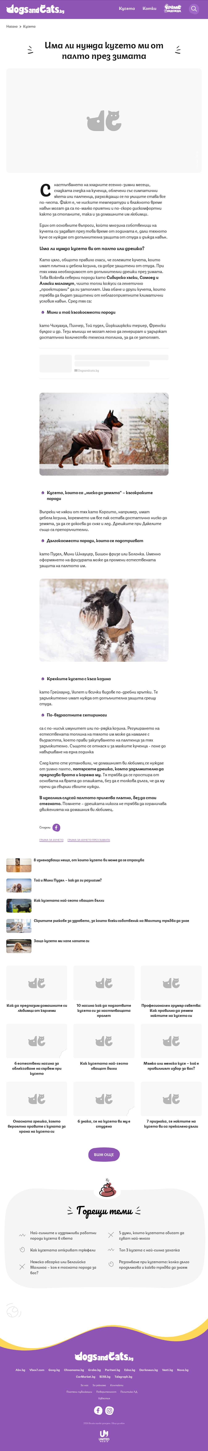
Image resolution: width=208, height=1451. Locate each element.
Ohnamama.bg (74, 1369)
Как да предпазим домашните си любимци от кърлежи (37, 1007)
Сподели (49, 827)
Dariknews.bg (148, 1369)
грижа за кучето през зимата (89, 840)
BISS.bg (104, 1376)
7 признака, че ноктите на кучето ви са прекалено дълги (171, 1123)
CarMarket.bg (85, 1376)
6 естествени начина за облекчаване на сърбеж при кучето (36, 1068)
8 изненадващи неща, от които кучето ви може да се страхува (89, 859)
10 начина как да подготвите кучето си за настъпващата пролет (104, 1010)
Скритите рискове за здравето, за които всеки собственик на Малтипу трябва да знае (111, 920)
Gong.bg (54, 1369)
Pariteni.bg (112, 1369)
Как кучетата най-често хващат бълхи (69, 900)
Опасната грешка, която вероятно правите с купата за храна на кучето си (37, 1126)
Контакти (116, 1385)
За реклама (99, 1385)
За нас (84, 1385)
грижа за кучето (51, 840)
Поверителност (106, 1391)
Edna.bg (129, 1369)
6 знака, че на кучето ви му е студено (104, 1123)
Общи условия (117, 1423)
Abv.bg (20, 1369)
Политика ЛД (128, 1391)
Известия (104, 1398)
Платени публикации (79, 1391)
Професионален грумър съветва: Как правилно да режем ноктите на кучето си (171, 1010)
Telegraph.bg (123, 1376)
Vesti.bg (167, 1369)
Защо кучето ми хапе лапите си (61, 940)
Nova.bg (182, 1369)
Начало (12, 26)
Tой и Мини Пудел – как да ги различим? (68, 879)
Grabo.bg (94, 1369)
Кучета (127, 8)
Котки (149, 8)
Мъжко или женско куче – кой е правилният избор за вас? (171, 1065)
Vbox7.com (36, 1369)
